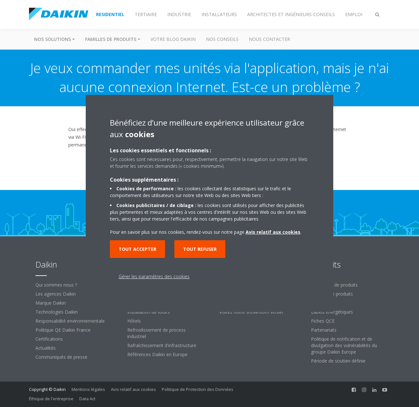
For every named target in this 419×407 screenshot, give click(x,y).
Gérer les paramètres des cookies (154, 276)
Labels (318, 303)
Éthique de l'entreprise (51, 399)
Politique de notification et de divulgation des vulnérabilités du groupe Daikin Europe (344, 345)
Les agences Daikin (55, 294)
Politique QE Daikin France (63, 330)
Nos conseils (222, 39)
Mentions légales (88, 389)
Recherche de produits (334, 285)
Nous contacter (269, 39)
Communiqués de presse (61, 357)
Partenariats (323, 330)
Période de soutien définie (338, 361)
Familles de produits (332, 294)
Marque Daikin (50, 303)
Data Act (87, 399)
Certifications (49, 339)
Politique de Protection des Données (197, 389)
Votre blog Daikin (173, 39)
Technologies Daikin (56, 312)
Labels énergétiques (332, 312)
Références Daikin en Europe (157, 354)
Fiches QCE (323, 321)
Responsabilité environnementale (70, 321)
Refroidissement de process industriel (156, 333)
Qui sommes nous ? (56, 285)
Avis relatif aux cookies (133, 389)
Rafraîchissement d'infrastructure (161, 345)
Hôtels (134, 321)
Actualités (45, 348)
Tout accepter (137, 249)
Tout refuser (200, 249)
